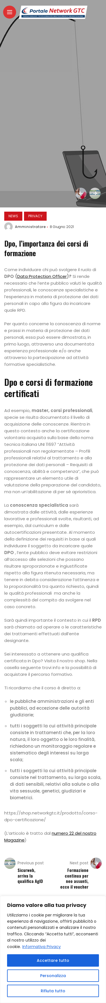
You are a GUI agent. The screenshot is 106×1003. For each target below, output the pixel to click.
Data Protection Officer (42, 276)
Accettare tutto (53, 960)
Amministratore (30, 226)
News (13, 216)
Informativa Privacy (41, 946)
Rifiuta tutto (53, 991)
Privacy (35, 216)
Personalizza (53, 975)
